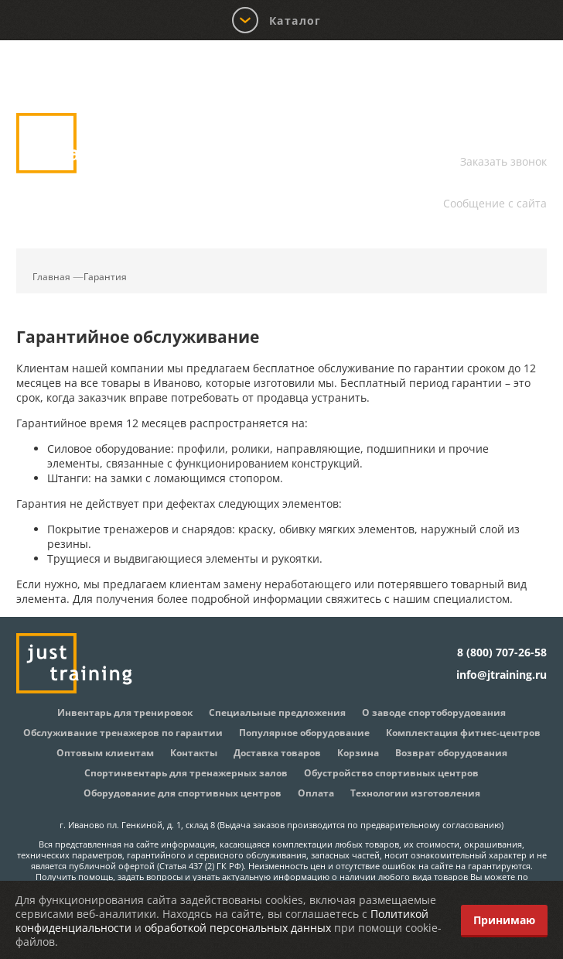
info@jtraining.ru (501, 183)
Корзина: (516, 72)
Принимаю (504, 920)
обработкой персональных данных (238, 927)
